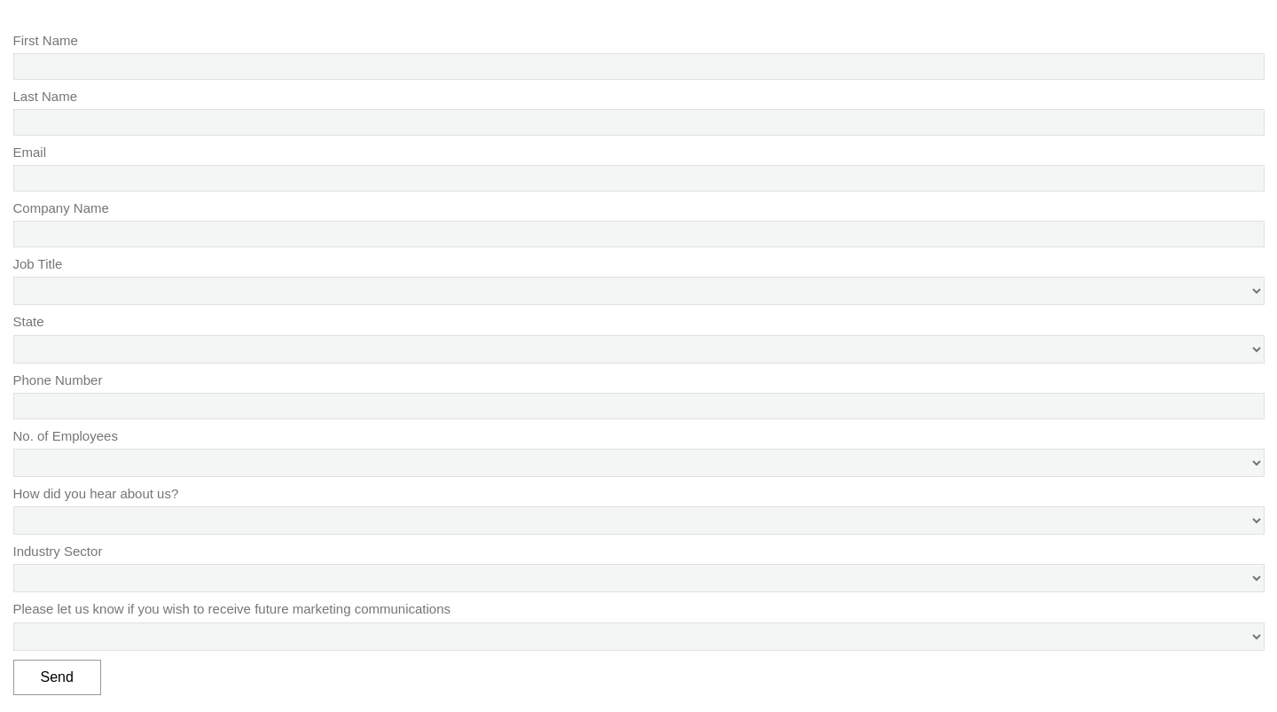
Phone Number (58, 379)
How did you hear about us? (96, 493)
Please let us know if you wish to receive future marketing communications (232, 608)
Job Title (38, 263)
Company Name (61, 207)
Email (30, 152)
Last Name (45, 96)
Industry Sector (58, 551)
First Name (45, 40)
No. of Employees (65, 435)
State (28, 321)
